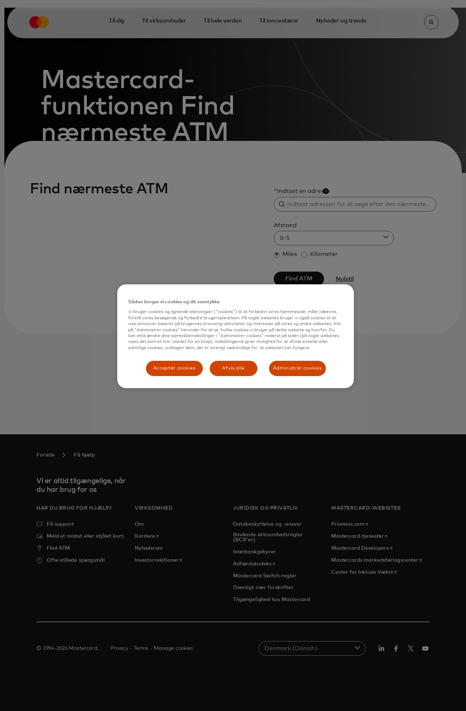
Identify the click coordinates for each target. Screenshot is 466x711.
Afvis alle (233, 368)
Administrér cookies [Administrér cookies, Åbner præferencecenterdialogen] (297, 368)
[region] (235, 336)
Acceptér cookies (174, 368)
